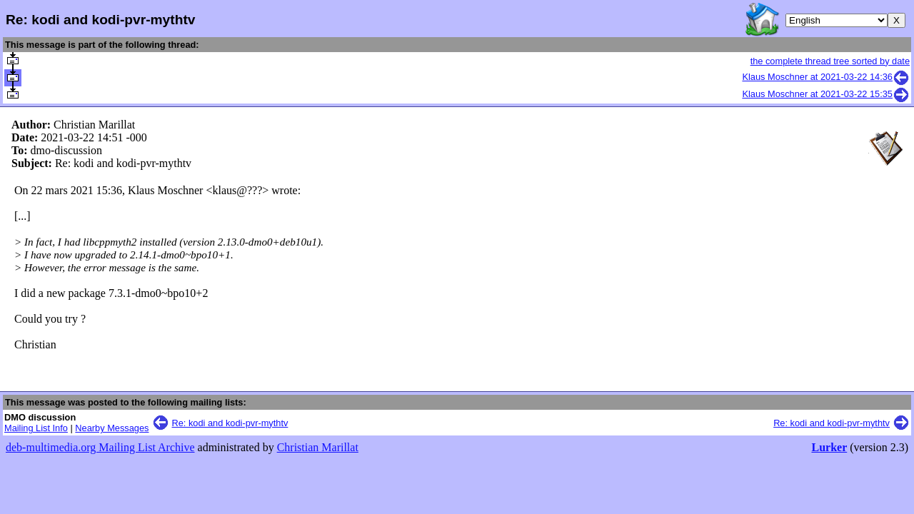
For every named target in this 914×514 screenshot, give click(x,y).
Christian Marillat (317, 447)
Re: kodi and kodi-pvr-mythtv (230, 423)
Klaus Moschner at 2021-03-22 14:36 (826, 76)
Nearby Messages (112, 428)
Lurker (829, 447)
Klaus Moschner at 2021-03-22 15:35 (826, 94)
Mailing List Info (36, 428)
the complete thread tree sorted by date (830, 61)
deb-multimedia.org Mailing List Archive (100, 447)
